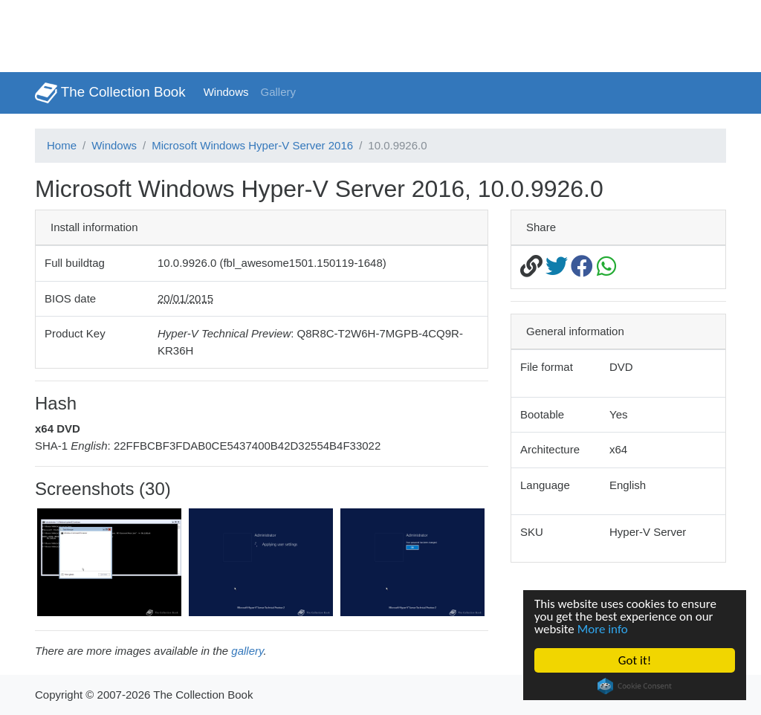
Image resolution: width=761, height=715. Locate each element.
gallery (247, 650)
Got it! (634, 660)
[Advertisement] (270, 33)
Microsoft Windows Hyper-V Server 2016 (252, 145)
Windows (226, 91)
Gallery (279, 91)
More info (602, 629)
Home (62, 145)
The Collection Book (110, 93)
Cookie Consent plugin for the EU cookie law (635, 686)
